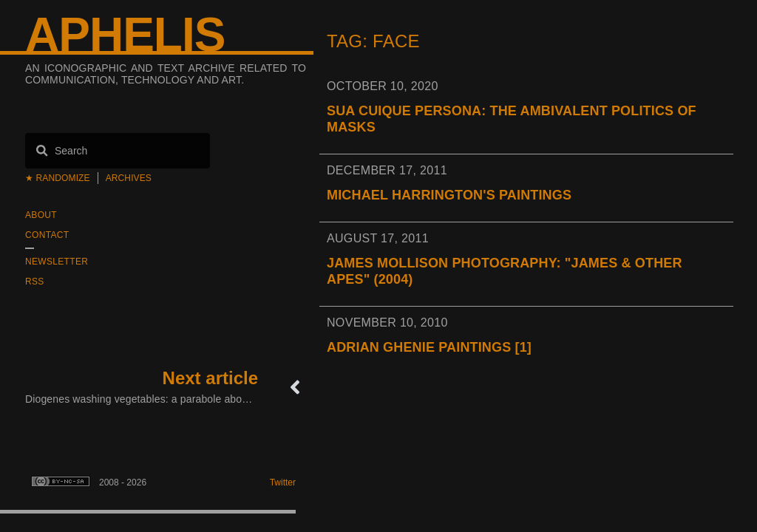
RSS (34, 281)
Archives (129, 178)
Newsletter (56, 261)
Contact (47, 235)
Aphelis (125, 34)
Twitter (283, 482)
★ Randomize (57, 178)
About (41, 215)
